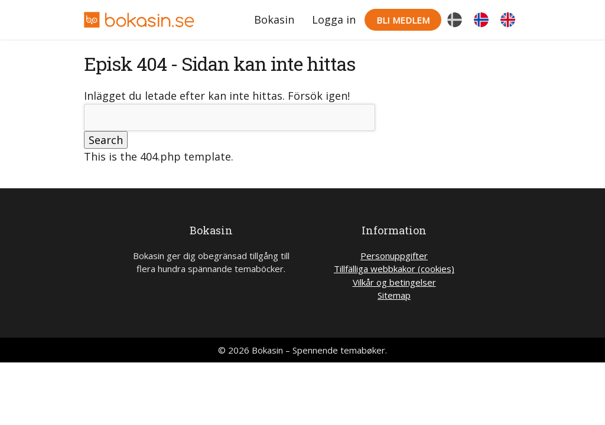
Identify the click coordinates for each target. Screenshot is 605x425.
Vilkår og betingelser (394, 282)
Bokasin (274, 19)
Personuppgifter (394, 255)
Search (106, 140)
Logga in (334, 19)
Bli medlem (403, 20)
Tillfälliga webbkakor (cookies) (394, 268)
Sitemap (394, 295)
